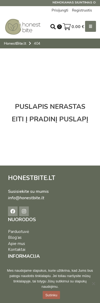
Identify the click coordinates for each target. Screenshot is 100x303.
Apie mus (16, 243)
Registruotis (82, 10)
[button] (90, 26)
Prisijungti (59, 10)
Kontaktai (16, 249)
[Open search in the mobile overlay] (53, 26)
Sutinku (51, 295)
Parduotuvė (18, 231)
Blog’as (15, 237)
